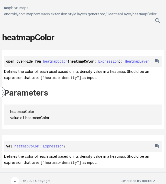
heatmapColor (144, 14)
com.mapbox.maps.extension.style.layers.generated (61, 14)
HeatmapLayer (119, 14)
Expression (108, 61)
